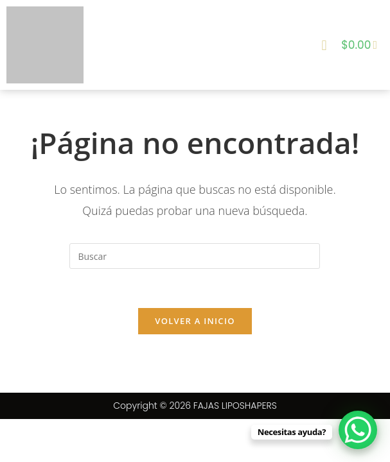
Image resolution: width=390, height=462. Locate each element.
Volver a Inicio (195, 321)
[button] (324, 44)
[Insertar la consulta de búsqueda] (194, 256)
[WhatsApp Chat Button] (358, 430)
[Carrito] (359, 45)
